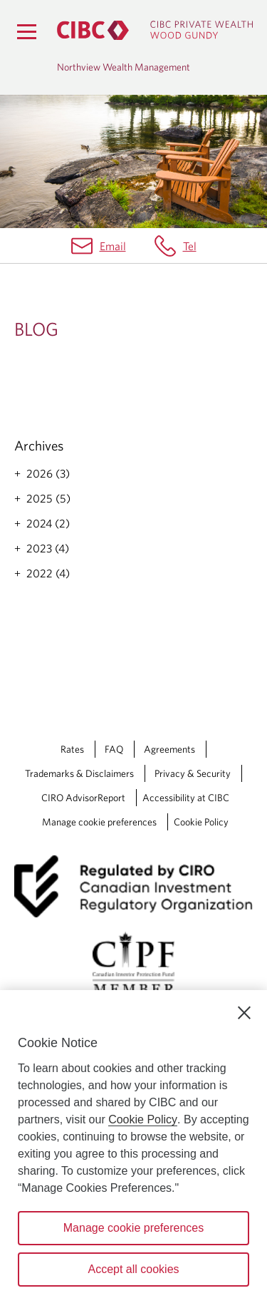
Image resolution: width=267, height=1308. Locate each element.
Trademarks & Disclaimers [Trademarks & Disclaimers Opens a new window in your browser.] (79, 773)
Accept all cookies (133, 1269)
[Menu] (26, 31)
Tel (190, 246)
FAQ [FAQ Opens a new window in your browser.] (114, 749)
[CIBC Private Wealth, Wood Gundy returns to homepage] (155, 30)
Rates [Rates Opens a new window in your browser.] (72, 749)
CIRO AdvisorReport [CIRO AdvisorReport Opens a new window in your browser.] (83, 797)
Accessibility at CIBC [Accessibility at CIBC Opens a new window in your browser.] (185, 797)
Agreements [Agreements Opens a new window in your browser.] (169, 749)
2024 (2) (48, 523)
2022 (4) (48, 573)
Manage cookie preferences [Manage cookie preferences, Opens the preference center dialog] (133, 1228)
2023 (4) (47, 548)
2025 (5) (48, 498)
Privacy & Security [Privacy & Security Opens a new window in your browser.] (193, 773)
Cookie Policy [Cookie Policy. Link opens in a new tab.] (201, 822)
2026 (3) (48, 473)
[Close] (244, 1012)
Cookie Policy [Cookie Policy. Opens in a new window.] (142, 1119)
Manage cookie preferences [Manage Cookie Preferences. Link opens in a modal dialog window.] (99, 822)
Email (113, 246)
